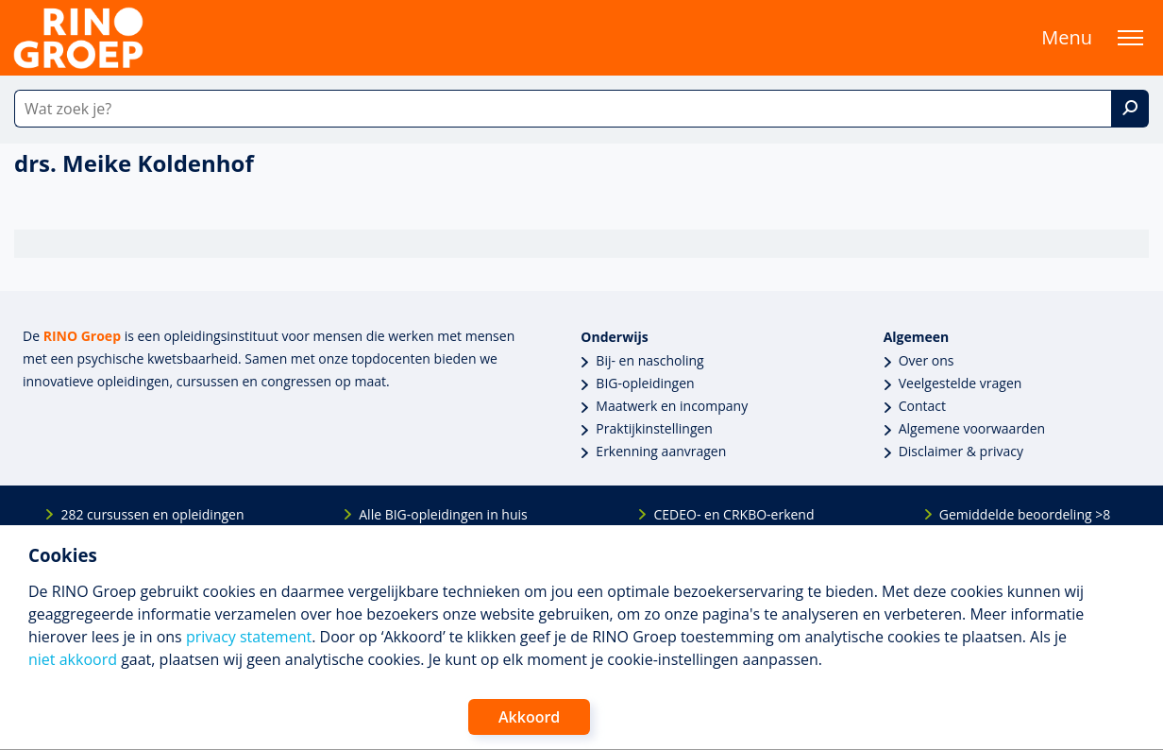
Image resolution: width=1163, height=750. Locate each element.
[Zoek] (1130, 109)
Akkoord (529, 717)
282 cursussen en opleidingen (152, 514)
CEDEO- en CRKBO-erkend (733, 514)
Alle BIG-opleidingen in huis (443, 514)
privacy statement (249, 636)
